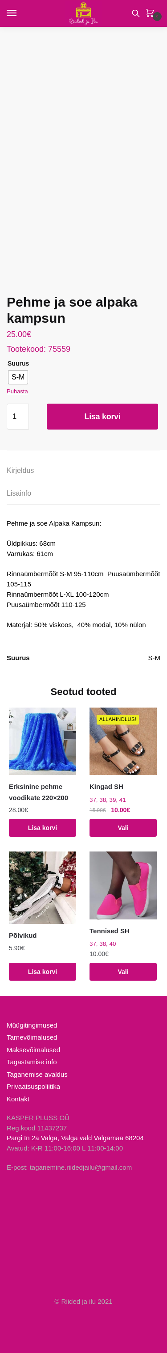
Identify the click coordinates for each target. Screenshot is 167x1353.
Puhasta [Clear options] (17, 391)
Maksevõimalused (33, 1050)
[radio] (18, 377)
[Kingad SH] (123, 741)
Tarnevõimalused (32, 1037)
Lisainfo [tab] (19, 493)
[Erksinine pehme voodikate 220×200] (42, 741)
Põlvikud (23, 935)
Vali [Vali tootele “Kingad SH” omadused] (123, 827)
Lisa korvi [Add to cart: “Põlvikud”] (42, 971)
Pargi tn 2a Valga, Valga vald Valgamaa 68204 (75, 1138)
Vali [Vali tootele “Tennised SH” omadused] (123, 971)
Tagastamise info (32, 1062)
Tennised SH (110, 931)
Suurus (18, 363)
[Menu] (20, 13)
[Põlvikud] (42, 887)
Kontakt (18, 1099)
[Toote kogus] (18, 417)
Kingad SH (106, 786)
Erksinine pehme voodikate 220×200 (38, 792)
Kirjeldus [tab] (20, 470)
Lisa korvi (102, 416)
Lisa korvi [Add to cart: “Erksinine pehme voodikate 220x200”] (42, 827)
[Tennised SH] (123, 885)
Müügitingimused (32, 1025)
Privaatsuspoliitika (33, 1086)
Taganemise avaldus (37, 1074)
